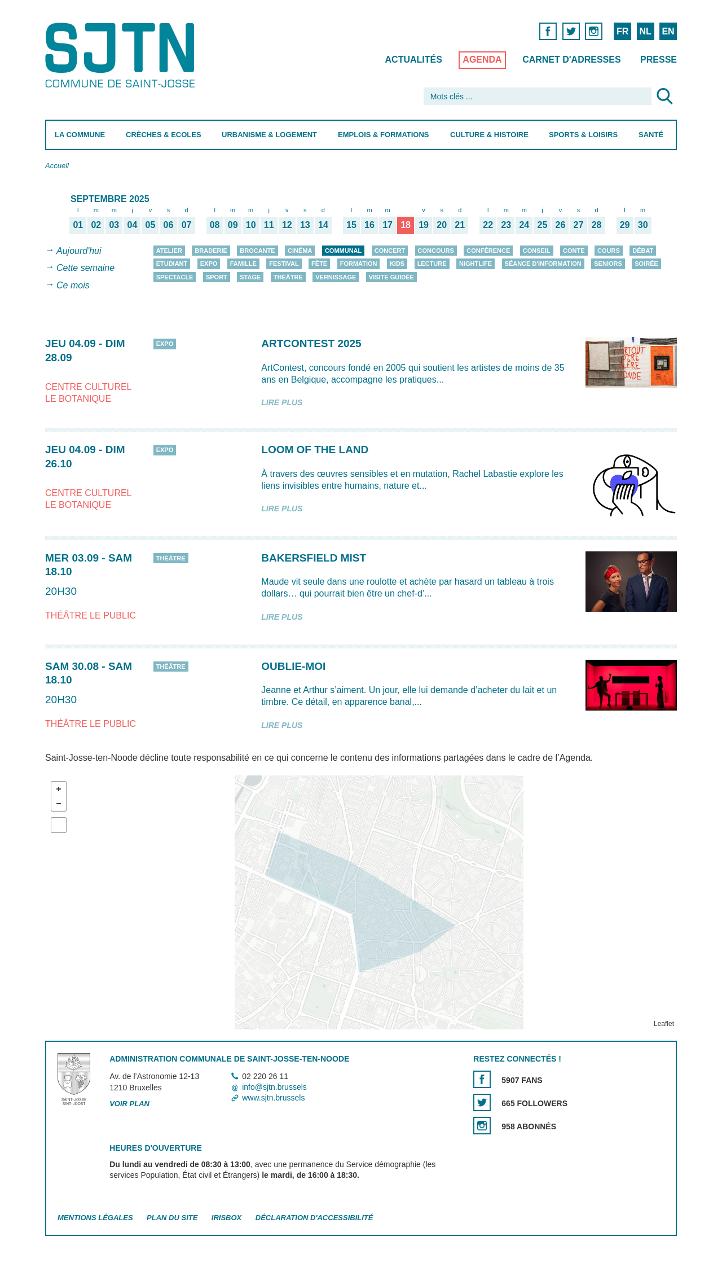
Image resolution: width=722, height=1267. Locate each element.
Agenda (482, 59)
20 (442, 225)
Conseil (537, 250)
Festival (283, 263)
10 (251, 225)
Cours (608, 250)
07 (187, 225)
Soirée (646, 263)
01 (78, 225)
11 (269, 225)
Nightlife (475, 263)
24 (524, 225)
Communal (343, 250)
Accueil (57, 165)
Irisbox (226, 1217)
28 (597, 225)
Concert (390, 250)
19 (424, 225)
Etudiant (172, 263)
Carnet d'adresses (571, 59)
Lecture (432, 263)
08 (215, 225)
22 (488, 225)
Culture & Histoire (489, 134)
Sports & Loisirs (583, 134)
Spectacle (174, 277)
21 (460, 225)
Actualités (413, 59)
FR (622, 31)
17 (387, 225)
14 (323, 225)
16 (369, 225)
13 (305, 225)
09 (233, 225)
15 (351, 225)
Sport (216, 277)
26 (561, 225)
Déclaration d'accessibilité (314, 1217)
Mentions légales (95, 1217)
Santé (651, 134)
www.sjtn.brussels (273, 1097)
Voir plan (129, 1103)
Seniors (608, 263)
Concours (436, 250)
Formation (358, 263)
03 (114, 225)
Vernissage (335, 277)
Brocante (257, 250)
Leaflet (664, 1024)
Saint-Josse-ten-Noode (122, 55)
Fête (319, 263)
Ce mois (73, 285)
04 (132, 225)
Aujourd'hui (79, 251)
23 (506, 225)
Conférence (488, 250)
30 (643, 225)
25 (543, 225)
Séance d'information (543, 263)
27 (579, 225)
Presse (658, 59)
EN (668, 31)
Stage (250, 277)
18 (405, 225)
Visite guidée (391, 277)
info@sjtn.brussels (274, 1086)
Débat (642, 250)
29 (625, 225)
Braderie (211, 250)
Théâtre (288, 277)
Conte (574, 250)
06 (169, 225)
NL (645, 31)
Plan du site (172, 1217)
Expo (209, 263)
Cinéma (300, 250)
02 (96, 225)
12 (287, 225)
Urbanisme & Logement (269, 134)
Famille (243, 263)
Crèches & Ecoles (163, 134)
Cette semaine (85, 268)
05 (151, 225)
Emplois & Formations (383, 134)
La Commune (80, 134)
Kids (397, 263)
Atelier (169, 250)
